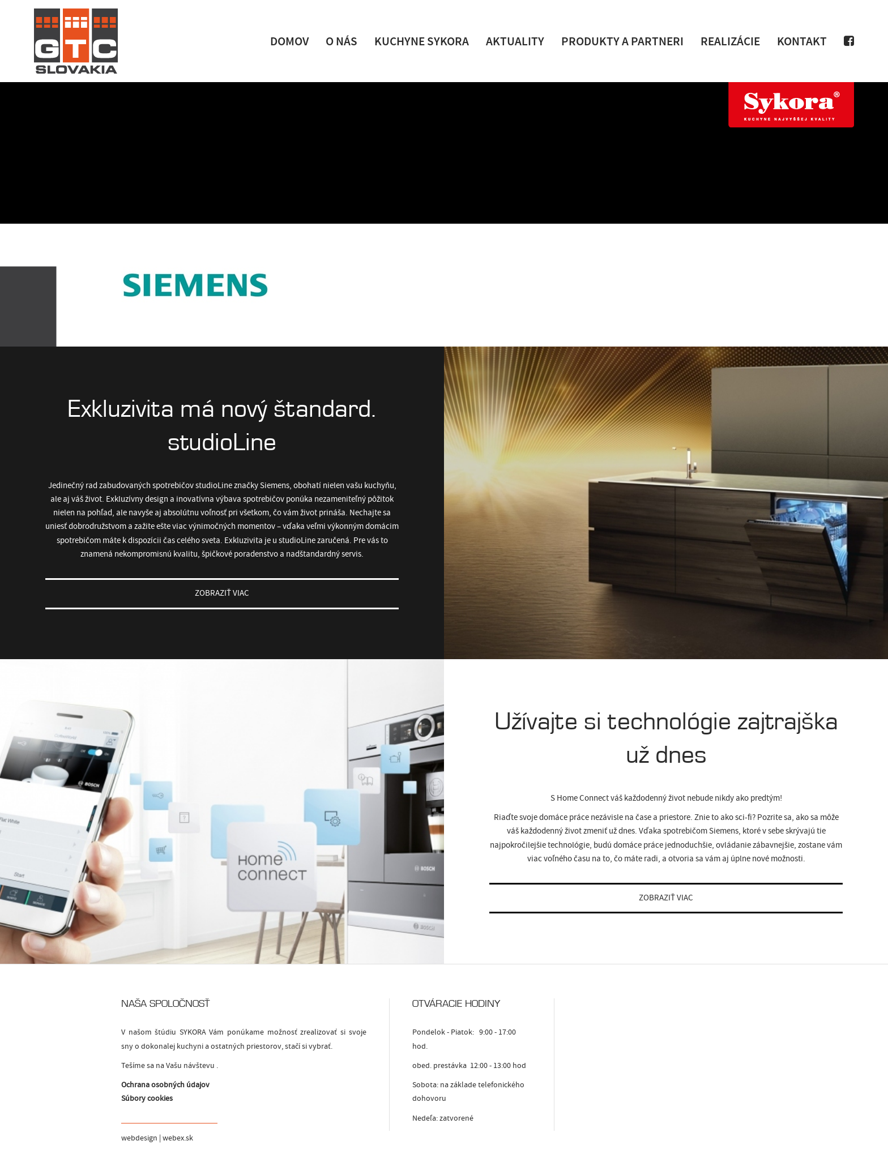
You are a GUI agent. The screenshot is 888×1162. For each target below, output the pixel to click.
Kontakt (802, 41)
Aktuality (515, 41)
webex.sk (178, 1138)
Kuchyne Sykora (421, 41)
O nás (341, 41)
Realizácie (730, 41)
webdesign (139, 1138)
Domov (289, 41)
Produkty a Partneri (622, 41)
